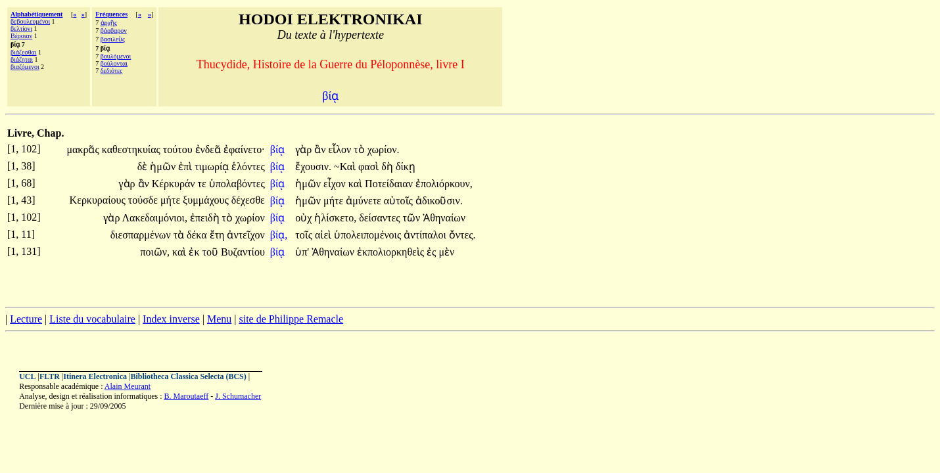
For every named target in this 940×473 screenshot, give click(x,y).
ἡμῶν (164, 166)
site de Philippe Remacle (291, 319)
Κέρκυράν (175, 183)
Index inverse (171, 319)
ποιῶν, (155, 252)
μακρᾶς (83, 149)
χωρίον (250, 217)
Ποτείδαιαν (390, 183)
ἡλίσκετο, (335, 217)
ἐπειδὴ (206, 217)
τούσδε (144, 200)
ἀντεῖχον (245, 234)
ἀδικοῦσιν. (439, 200)
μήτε (171, 200)
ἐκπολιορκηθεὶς (392, 252)
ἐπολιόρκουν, (444, 183)
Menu (219, 319)
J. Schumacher (238, 396)
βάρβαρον (114, 30)
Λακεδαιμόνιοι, (154, 217)
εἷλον (341, 149)
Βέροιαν (21, 35)
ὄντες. (462, 234)
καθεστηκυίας (132, 149)
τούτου (179, 149)
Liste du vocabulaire (92, 319)
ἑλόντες (247, 166)
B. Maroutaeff (186, 396)
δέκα (198, 234)
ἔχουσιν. (313, 166)
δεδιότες (112, 70)
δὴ (388, 166)
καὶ (356, 183)
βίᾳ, (278, 234)
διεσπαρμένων (142, 234)
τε (203, 183)
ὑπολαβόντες (237, 183)
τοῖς (305, 234)
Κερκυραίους (99, 200)
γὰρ (304, 149)
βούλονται (114, 63)
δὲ (144, 166)
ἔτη (218, 234)
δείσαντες (380, 217)
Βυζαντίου (243, 252)
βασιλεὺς (113, 39)
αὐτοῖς (399, 200)
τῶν (413, 217)
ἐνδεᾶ (209, 149)
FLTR (49, 376)
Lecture (26, 319)
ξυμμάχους (207, 200)
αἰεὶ (324, 234)
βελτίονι (21, 28)
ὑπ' (302, 252)
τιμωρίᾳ (213, 166)
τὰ (180, 234)
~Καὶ (346, 166)
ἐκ (195, 252)
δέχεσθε (248, 200)
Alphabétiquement (36, 14)
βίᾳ (278, 149)
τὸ (360, 149)
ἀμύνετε (365, 200)
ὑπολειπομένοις (369, 234)
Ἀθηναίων (444, 217)
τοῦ (211, 252)
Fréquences (111, 14)
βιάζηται (22, 59)
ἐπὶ (186, 166)
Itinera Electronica (95, 376)
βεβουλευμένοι (30, 21)
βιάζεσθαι (23, 52)
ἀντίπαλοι (426, 234)
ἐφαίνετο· (244, 149)
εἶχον (335, 183)
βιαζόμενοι (25, 66)
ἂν (321, 149)
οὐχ (304, 217)
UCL (27, 376)
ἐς (432, 252)
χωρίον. (383, 149)
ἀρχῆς (109, 22)
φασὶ (369, 166)
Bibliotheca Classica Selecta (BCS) (188, 376)
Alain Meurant (128, 386)
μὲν (446, 252)
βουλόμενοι (116, 56)
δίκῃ (405, 166)
